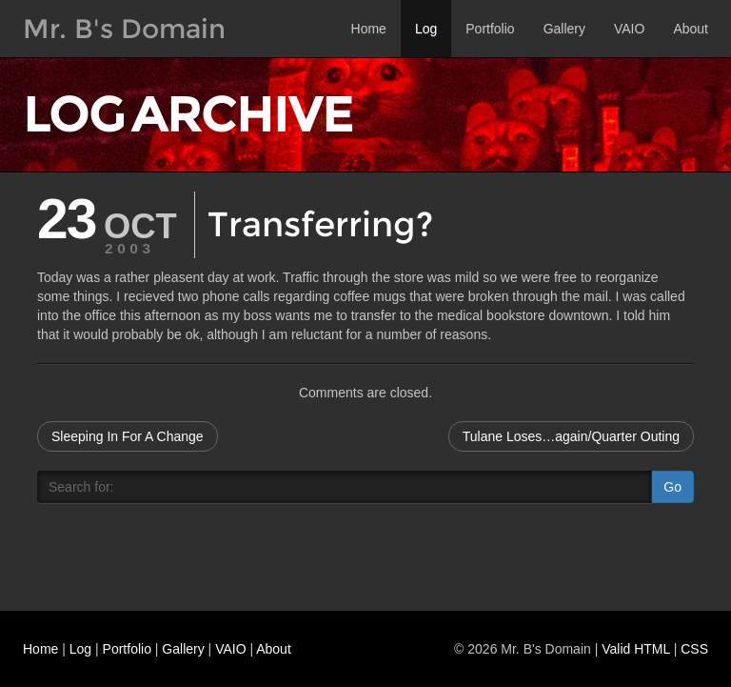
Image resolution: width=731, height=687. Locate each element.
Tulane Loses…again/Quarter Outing (571, 436)
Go (672, 487)
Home (368, 28)
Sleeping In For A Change (127, 436)
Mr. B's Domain (124, 28)
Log (426, 28)
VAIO (629, 28)
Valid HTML (636, 649)
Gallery (564, 28)
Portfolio (489, 28)
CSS (694, 649)
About (690, 28)
